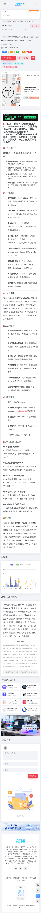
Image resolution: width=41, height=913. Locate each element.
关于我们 (33, 878)
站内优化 (27, 21)
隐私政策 (16, 878)
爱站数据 (9, 612)
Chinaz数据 (21, 612)
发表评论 (32, 776)
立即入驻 (34, 12)
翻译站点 (9, 26)
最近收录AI (9, 21)
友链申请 (8, 878)
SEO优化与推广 (19, 21)
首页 (3, 21)
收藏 (35, 26)
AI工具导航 (19, 905)
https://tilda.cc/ (18, 402)
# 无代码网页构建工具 (10, 67)
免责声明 (21, 880)
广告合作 (25, 878)
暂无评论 (6, 740)
